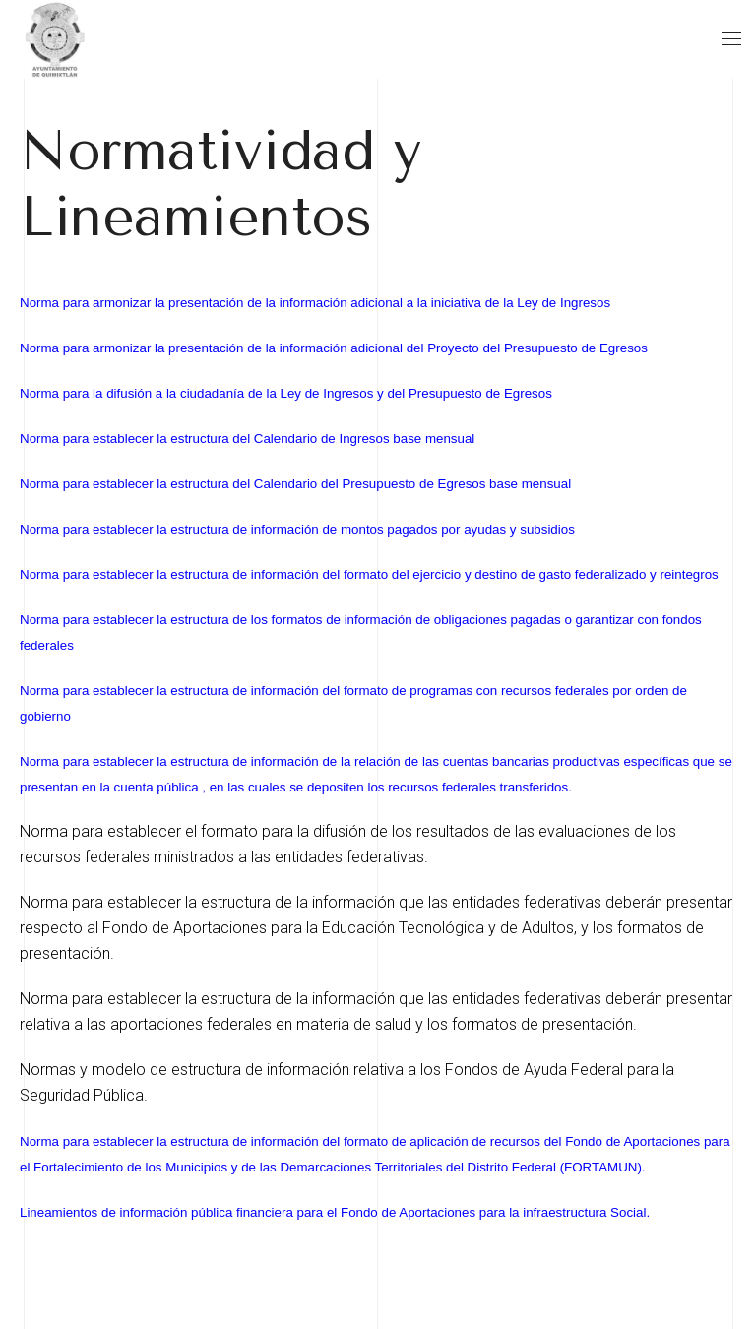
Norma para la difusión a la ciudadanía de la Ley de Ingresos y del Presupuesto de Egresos (286, 393)
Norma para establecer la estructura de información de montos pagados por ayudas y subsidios (297, 529)
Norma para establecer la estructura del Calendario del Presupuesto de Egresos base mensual (295, 483)
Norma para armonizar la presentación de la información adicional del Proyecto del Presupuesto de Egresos (334, 348)
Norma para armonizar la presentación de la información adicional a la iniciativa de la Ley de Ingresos (315, 302)
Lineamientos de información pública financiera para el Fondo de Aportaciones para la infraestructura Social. (335, 1212)
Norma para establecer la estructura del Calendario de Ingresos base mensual (247, 438)
